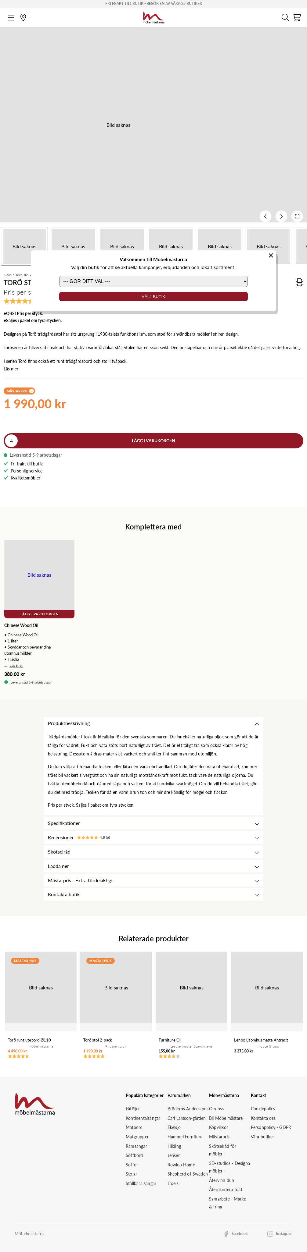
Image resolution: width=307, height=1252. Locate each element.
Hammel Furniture (185, 1136)
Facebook (240, 1233)
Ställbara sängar (141, 1183)
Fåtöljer (133, 1108)
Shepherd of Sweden (188, 1173)
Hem (7, 275)
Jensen (174, 1155)
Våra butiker (262, 1136)
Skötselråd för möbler (222, 1150)
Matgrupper (137, 1136)
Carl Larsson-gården (187, 1118)
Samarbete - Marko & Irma (227, 1202)
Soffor (132, 1164)
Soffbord (134, 1155)
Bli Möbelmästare (226, 1118)
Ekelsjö (174, 1127)
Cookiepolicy (263, 1108)
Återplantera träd (225, 1189)
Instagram (284, 1233)
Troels (173, 1183)
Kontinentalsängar (143, 1118)
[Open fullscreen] (297, 216)
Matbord (134, 1127)
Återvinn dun (221, 1180)
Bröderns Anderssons (188, 1108)
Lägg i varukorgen (153, 440)
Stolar (131, 1173)
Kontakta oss (263, 1118)
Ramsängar (136, 1146)
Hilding (174, 1146)
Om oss (216, 1108)
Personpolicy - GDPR (271, 1127)
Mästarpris (219, 1136)
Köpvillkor (218, 1127)
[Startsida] (153, 16)
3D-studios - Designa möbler (229, 1167)
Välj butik (153, 296)
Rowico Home (181, 1164)
